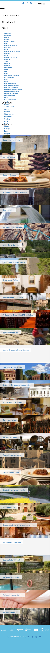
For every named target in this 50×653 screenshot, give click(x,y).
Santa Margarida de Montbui (13, 89)
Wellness (7, 109)
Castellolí (7, 53)
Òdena (6, 69)
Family (6, 131)
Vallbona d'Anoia (9, 96)
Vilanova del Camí (10, 100)
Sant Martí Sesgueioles (11, 85)
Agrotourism (9, 107)
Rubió (6, 81)
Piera (5, 73)
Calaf (5, 43)
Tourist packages (10, 15)
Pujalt (6, 79)
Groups (7, 129)
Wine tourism (9, 114)
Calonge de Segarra (10, 45)
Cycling (7, 119)
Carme (6, 49)
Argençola (7, 35)
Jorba (6, 61)
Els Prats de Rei (9, 77)
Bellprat (6, 37)
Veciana (6, 98)
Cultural (7, 112)
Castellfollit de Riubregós (12, 51)
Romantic (8, 117)
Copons (6, 55)
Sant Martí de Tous (10, 83)
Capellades (7, 47)
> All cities (7, 33)
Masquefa (7, 65)
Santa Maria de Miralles (11, 91)
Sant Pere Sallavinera (11, 87)
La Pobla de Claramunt (11, 75)
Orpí (5, 71)
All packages (8, 22)
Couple (7, 133)
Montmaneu (8, 67)
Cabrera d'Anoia (9, 41)
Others (6, 121)
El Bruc (6, 39)
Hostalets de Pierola (10, 57)
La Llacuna (7, 63)
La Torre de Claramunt (11, 93)
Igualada (7, 59)
